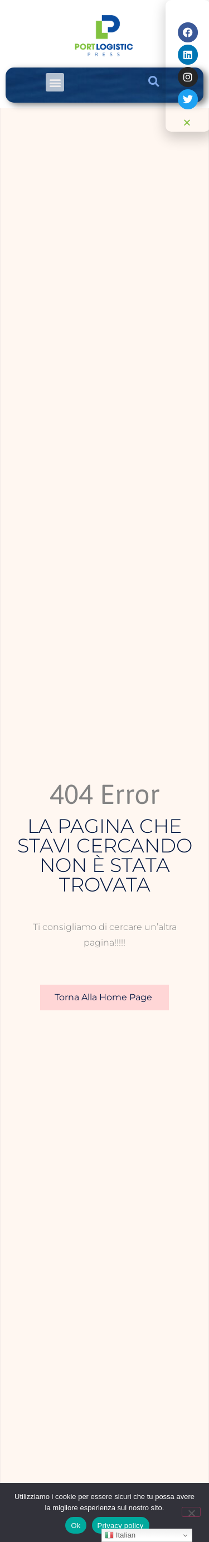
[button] (55, 82)
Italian (120, 1535)
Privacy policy (121, 1525)
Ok (75, 1525)
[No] (191, 1512)
